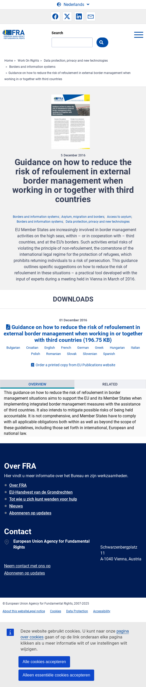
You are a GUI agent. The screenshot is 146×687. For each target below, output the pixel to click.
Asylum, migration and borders (82, 217)
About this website (15, 611)
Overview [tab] (37, 384)
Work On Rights (28, 60)
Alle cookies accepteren (44, 662)
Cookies (55, 611)
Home (8, 60)
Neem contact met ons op (27, 565)
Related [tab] (110, 384)
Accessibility (101, 611)
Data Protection (77, 611)
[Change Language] (73, 4)
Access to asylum (119, 217)
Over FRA (18, 485)
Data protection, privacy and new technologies (76, 60)
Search (57, 33)
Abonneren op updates (30, 513)
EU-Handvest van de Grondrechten (41, 492)
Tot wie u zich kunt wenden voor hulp (43, 499)
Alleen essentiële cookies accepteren (56, 675)
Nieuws (16, 506)
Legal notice (36, 611)
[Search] (72, 42)
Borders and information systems (32, 67)
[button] (55, 16)
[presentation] (37, 384)
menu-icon (138, 34)
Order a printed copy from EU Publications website (73, 365)
